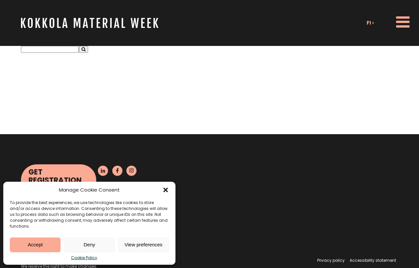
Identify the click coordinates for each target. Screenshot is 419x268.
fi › (370, 23)
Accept (35, 244)
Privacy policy (331, 260)
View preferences (144, 244)
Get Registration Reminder (55, 180)
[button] (165, 190)
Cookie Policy (84, 257)
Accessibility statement (373, 260)
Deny (89, 244)
